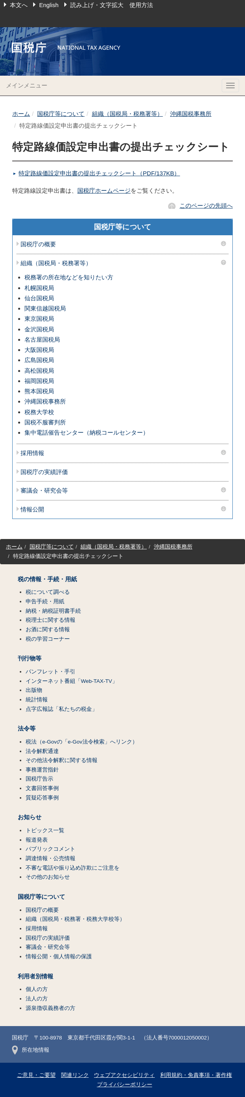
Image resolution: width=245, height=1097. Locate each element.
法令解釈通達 (42, 751)
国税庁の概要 (38, 244)
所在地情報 (30, 1050)
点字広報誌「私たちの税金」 (61, 709)
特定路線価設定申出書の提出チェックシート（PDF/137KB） (99, 173)
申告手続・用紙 (45, 601)
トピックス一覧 (45, 830)
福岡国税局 (39, 380)
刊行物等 (29, 658)
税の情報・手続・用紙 (47, 579)
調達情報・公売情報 (50, 858)
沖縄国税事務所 (190, 113)
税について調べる (48, 592)
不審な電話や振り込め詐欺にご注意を (73, 868)
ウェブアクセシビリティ (124, 1075)
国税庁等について (60, 113)
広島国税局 (39, 360)
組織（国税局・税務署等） (127, 113)
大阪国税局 (39, 349)
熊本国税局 (39, 391)
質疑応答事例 (42, 798)
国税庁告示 (39, 779)
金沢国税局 (39, 329)
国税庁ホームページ (104, 190)
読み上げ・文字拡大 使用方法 (111, 5)
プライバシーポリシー (124, 1085)
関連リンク (75, 1075)
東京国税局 (39, 318)
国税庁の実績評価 (44, 472)
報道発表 (37, 840)
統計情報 (37, 700)
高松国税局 (39, 370)
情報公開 (32, 509)
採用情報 (32, 453)
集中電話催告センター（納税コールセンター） (86, 432)
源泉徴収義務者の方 (50, 1008)
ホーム (21, 113)
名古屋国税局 (42, 339)
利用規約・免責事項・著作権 (196, 1075)
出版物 (34, 690)
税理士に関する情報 (50, 620)
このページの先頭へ (206, 205)
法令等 (27, 728)
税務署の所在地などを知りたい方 (68, 277)
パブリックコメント (50, 849)
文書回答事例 (42, 788)
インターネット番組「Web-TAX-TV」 (72, 681)
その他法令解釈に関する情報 (61, 760)
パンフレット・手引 (50, 672)
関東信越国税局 (45, 308)
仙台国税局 (39, 298)
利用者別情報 (35, 976)
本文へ (19, 5)
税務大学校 (39, 412)
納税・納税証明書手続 (53, 611)
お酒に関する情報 (48, 629)
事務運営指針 (42, 770)
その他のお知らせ (48, 877)
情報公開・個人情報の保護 (59, 956)
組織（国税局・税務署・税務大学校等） (75, 919)
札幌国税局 (39, 287)
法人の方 (37, 999)
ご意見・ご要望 (36, 1075)
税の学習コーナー (48, 639)
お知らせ (29, 817)
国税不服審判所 (45, 422)
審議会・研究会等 (44, 490)
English (48, 5)
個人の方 (37, 989)
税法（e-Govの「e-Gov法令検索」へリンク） (82, 742)
